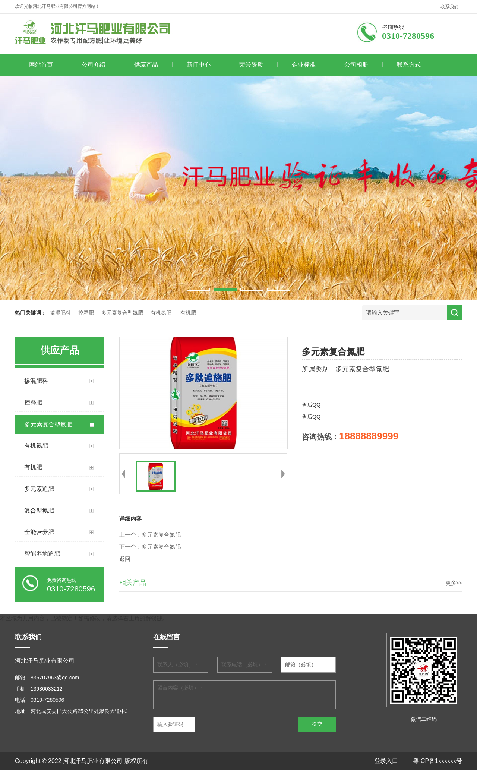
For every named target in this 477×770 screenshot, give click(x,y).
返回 (124, 559)
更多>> (454, 583)
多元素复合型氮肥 (122, 313)
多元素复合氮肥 (161, 535)
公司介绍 (93, 64)
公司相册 (356, 64)
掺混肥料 (60, 313)
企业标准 (304, 64)
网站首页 (41, 64)
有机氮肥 (161, 313)
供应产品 (146, 64)
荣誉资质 (251, 64)
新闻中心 (199, 64)
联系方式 (409, 64)
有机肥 (188, 313)
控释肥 (86, 313)
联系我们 (449, 6)
